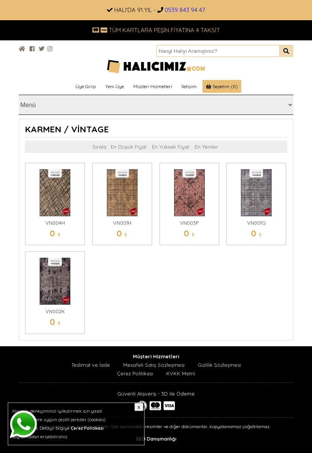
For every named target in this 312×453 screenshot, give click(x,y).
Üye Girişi (85, 86)
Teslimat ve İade (90, 365)
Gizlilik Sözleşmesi (219, 365)
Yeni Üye (114, 86)
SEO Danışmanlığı (156, 439)
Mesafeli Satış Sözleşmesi (154, 365)
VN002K (55, 311)
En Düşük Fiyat (128, 147)
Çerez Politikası (135, 373)
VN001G (256, 223)
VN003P (189, 223)
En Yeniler (206, 147)
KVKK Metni (180, 373)
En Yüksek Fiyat (170, 147)
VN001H (122, 223)
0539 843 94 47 (185, 10)
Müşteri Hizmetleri (152, 86)
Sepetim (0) (222, 86)
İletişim (189, 86)
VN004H (55, 223)
